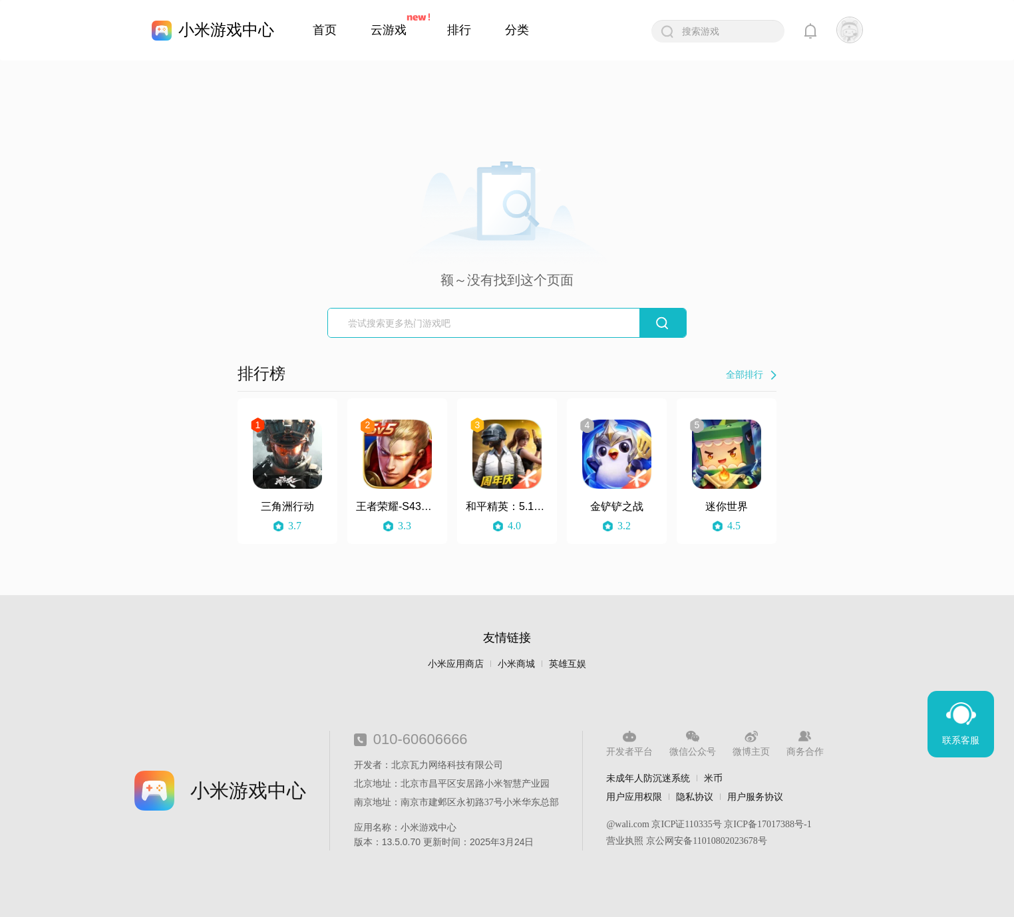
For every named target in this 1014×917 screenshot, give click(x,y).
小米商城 (516, 664)
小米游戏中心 (226, 30)
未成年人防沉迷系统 (648, 778)
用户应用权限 (634, 796)
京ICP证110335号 (686, 824)
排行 (459, 30)
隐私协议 (694, 796)
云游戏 (389, 30)
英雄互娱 (567, 664)
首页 (325, 30)
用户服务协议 (755, 796)
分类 (517, 30)
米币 (713, 778)
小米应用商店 (456, 664)
